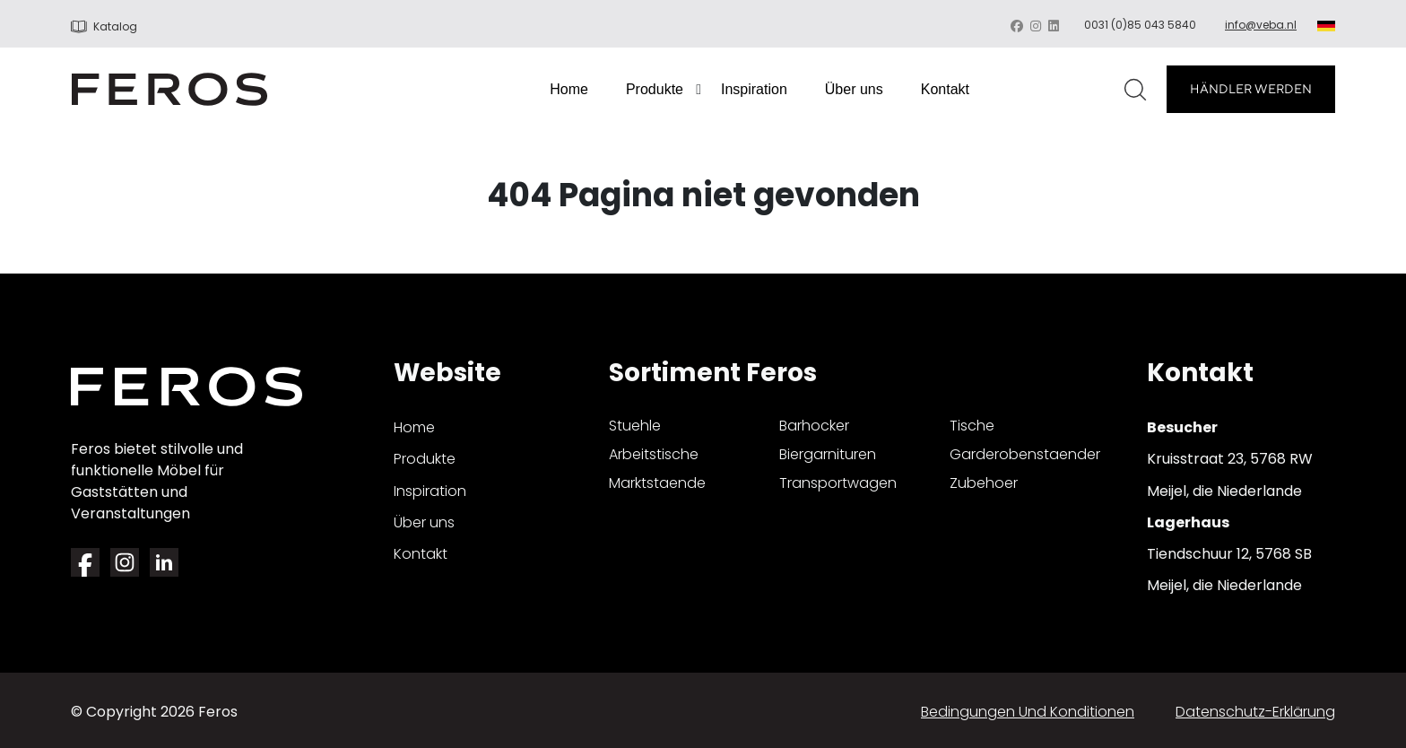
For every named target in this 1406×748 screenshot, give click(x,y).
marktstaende (657, 483)
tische (972, 425)
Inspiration (754, 89)
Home (569, 89)
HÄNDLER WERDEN (1251, 89)
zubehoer (984, 483)
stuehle (635, 425)
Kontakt (945, 89)
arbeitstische (654, 454)
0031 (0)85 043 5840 (1140, 24)
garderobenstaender (1025, 454)
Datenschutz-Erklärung (1255, 711)
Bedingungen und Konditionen (1027, 711)
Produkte (654, 89)
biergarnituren (827, 454)
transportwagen (838, 483)
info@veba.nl (1261, 24)
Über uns (854, 89)
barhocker (814, 425)
